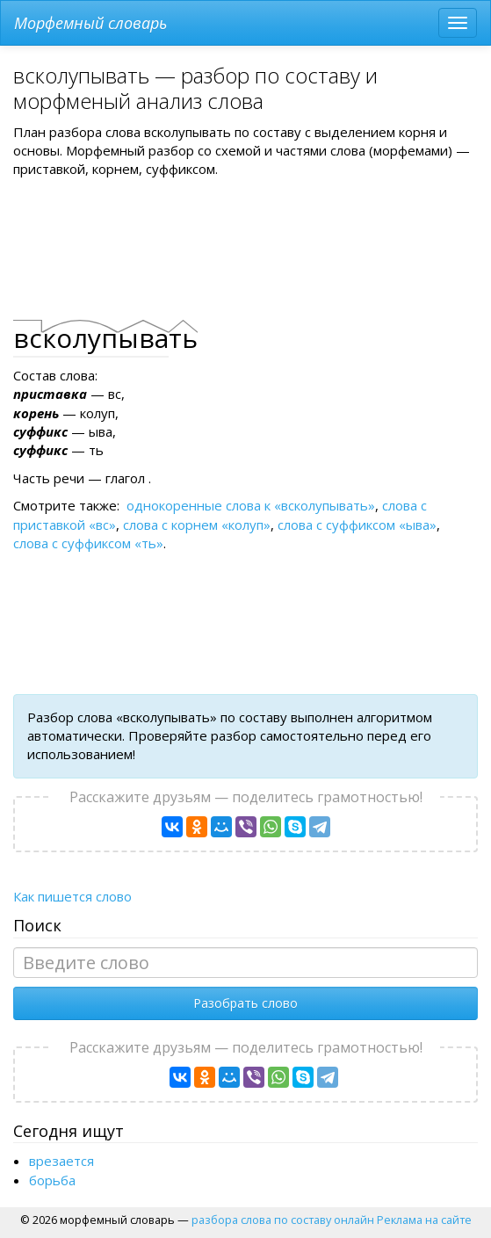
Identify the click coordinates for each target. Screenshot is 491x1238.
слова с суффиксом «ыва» (357, 524)
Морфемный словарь (90, 22)
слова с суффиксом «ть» (88, 543)
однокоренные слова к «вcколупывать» (250, 505)
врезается (61, 1160)
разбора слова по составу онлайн (282, 1219)
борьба (52, 1180)
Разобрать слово (245, 1003)
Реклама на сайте (424, 1219)
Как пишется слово (72, 896)
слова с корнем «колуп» (197, 524)
